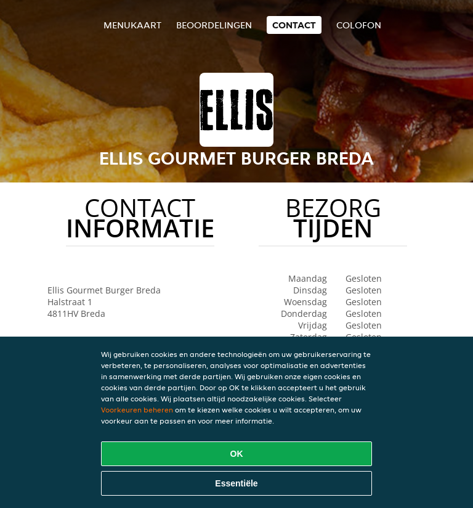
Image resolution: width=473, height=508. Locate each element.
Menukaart (132, 24)
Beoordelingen (214, 24)
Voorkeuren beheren (137, 409)
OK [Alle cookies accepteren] (236, 454)
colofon (358, 24)
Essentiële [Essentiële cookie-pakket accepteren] (236, 483)
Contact (294, 24)
